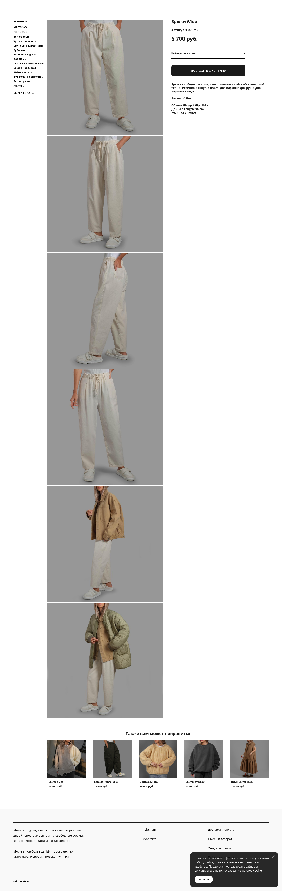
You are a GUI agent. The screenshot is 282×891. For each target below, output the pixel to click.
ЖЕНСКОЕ (20, 31)
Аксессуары (21, 81)
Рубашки (19, 50)
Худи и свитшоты (25, 41)
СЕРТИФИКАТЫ (23, 93)
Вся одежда (21, 36)
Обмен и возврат (220, 839)
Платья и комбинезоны (28, 63)
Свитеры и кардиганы (28, 45)
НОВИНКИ (20, 21)
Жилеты (18, 85)
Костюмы (20, 59)
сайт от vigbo (21, 881)
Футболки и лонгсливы (28, 76)
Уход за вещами (219, 848)
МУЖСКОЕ (20, 26)
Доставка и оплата (221, 830)
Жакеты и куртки (24, 54)
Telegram (149, 830)
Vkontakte (149, 839)
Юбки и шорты (23, 72)
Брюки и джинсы (24, 67)
